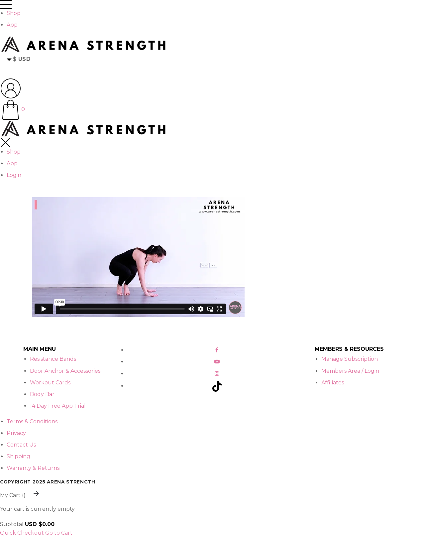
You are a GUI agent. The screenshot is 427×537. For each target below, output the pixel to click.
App (12, 25)
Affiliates (332, 382)
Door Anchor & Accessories (65, 371)
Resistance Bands (53, 359)
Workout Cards (50, 382)
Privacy (16, 433)
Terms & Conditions (32, 421)
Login (14, 175)
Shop (14, 13)
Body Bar (42, 394)
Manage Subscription (349, 359)
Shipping (18, 456)
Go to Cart (58, 533)
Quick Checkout (22, 533)
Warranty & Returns (33, 468)
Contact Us (21, 445)
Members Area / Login (350, 371)
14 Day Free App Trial (58, 406)
